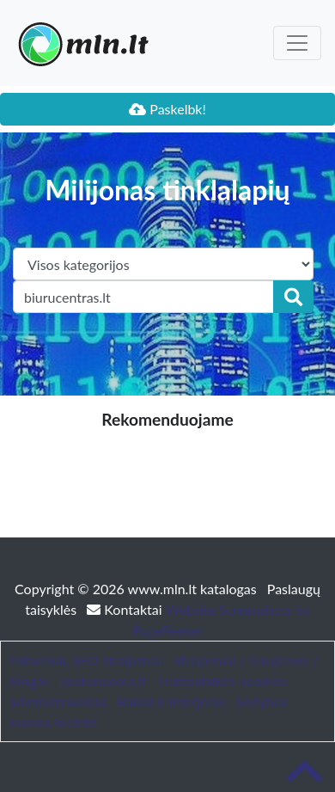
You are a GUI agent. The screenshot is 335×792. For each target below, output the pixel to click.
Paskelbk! (167, 109)
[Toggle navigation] (297, 43)
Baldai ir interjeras (171, 701)
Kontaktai (126, 609)
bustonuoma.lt (103, 680)
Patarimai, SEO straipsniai (85, 660)
